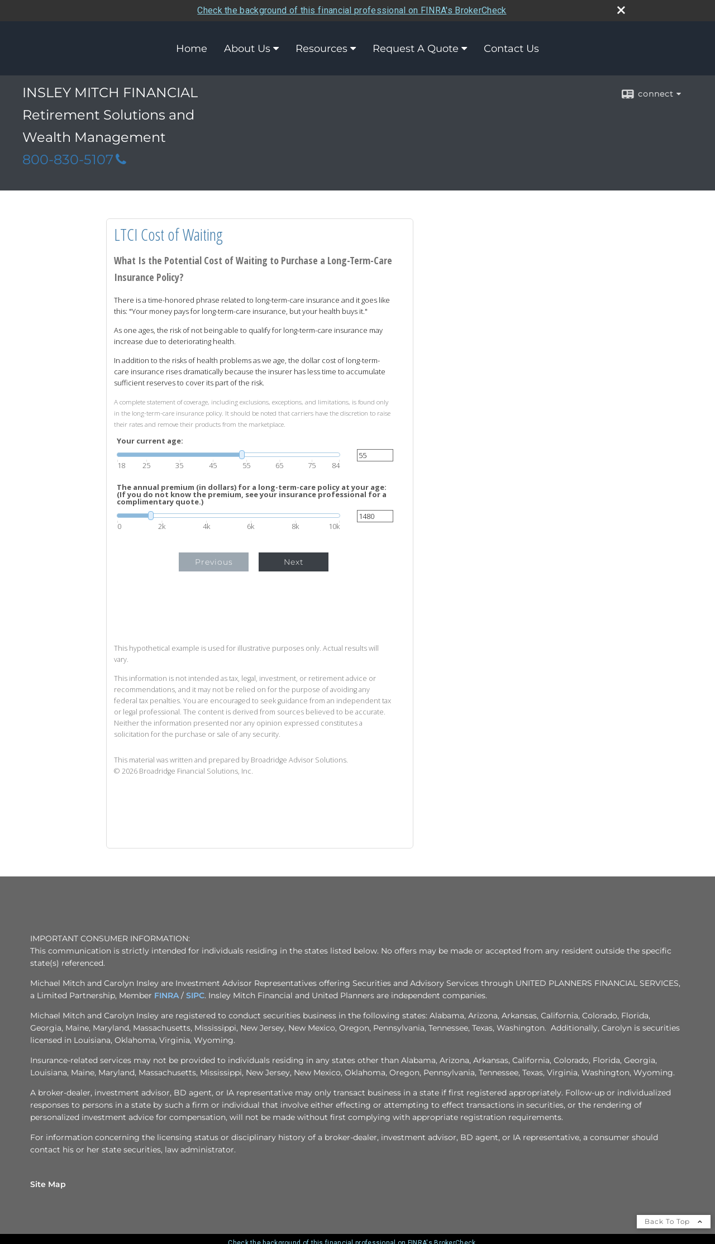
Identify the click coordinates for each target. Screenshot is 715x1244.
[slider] (228, 454)
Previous (214, 562)
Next (294, 562)
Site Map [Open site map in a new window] (48, 1184)
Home (191, 48)
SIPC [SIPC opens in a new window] (195, 995)
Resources (321, 48)
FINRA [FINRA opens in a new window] (166, 995)
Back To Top (674, 1221)
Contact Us (511, 48)
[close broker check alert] (621, 9)
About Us (247, 48)
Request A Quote (416, 48)
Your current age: (150, 441)
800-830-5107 (74, 159)
